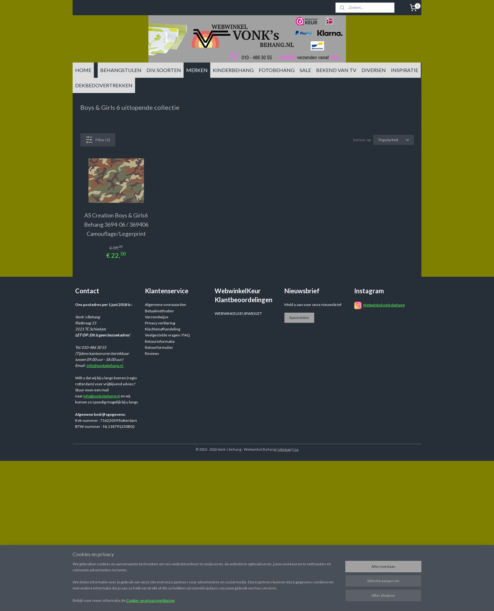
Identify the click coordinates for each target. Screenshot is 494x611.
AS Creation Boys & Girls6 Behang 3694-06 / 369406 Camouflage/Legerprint (116, 224)
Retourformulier (159, 347)
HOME (83, 70)
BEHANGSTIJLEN (120, 70)
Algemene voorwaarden (165, 304)
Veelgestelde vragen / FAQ (167, 335)
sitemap (284, 449)
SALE (305, 70)
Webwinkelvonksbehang (384, 304)
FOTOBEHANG (277, 70)
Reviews (152, 353)
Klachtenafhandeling (162, 329)
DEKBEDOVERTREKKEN (104, 85)
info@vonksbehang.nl (105, 365)
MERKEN (197, 70)
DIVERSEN (373, 70)
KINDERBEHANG (233, 70)
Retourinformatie (160, 341)
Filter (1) (97, 139)
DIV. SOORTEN (163, 70)
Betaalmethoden (159, 311)
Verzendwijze (156, 317)
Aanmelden (299, 317)
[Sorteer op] (394, 140)
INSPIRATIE (404, 70)
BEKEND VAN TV (336, 70)
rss (296, 449)
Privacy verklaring (160, 323)
